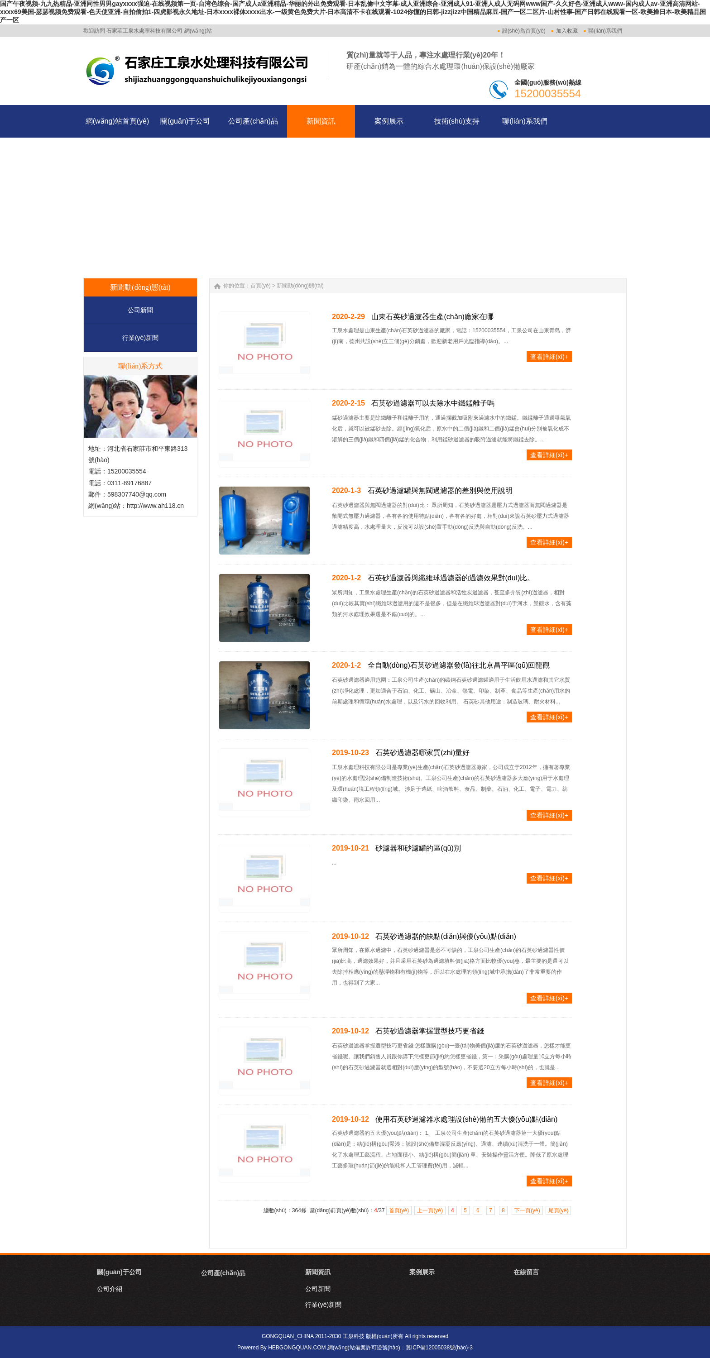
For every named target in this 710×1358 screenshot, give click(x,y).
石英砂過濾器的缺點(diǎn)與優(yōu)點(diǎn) (445, 936)
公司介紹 (109, 1288)
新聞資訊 (318, 1272)
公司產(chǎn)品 (223, 1273)
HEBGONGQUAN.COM (297, 1347)
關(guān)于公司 (119, 1272)
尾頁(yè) (558, 1210)
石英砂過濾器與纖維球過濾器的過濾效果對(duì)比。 (451, 578)
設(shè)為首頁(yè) (524, 31)
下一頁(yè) (527, 1210)
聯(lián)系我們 (605, 31)
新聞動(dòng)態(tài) (300, 285)
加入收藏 (567, 31)
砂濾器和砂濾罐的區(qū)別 (418, 848)
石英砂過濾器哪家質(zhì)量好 (422, 752)
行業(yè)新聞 (140, 337)
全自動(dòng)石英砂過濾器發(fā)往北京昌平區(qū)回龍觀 (459, 665)
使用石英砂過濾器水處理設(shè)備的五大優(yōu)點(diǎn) (466, 1119)
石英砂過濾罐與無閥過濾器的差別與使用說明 (440, 490)
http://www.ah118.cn (155, 505)
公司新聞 (140, 310)
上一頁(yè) (430, 1210)
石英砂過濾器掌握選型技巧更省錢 (429, 1031)
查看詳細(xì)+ (549, 356)
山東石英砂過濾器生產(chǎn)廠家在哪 (432, 316)
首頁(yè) (260, 285)
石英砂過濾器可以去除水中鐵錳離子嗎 (432, 403)
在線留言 (526, 1272)
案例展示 (422, 1272)
